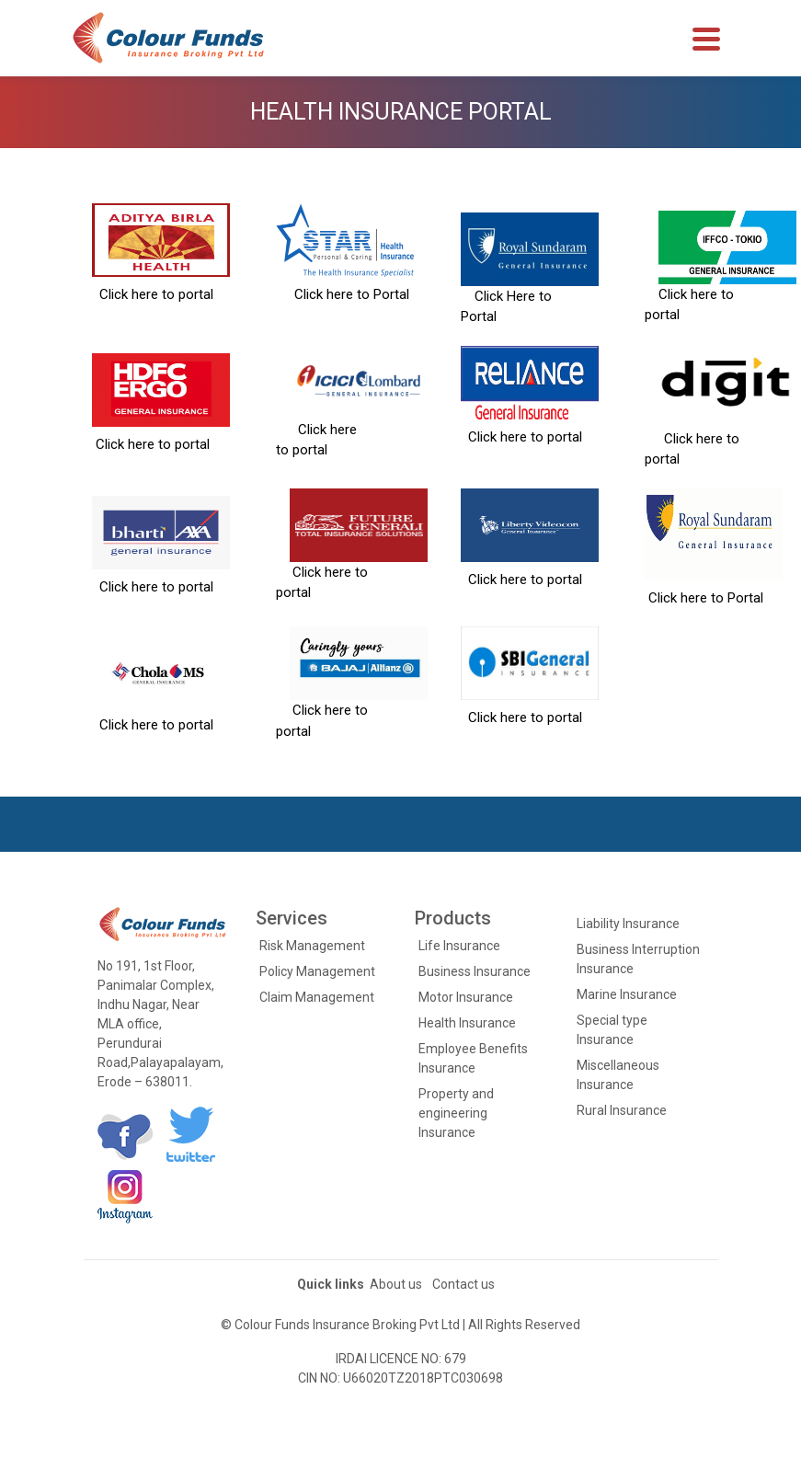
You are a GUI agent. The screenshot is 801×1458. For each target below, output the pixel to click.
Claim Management (316, 997)
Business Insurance (474, 971)
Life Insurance (459, 945)
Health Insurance (467, 1023)
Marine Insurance (627, 994)
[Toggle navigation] (706, 38)
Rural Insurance (622, 1110)
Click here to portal (152, 294)
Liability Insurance (628, 923)
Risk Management (312, 945)
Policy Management (317, 971)
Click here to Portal (342, 294)
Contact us (463, 1284)
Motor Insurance (465, 997)
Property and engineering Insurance (456, 1113)
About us (396, 1284)
